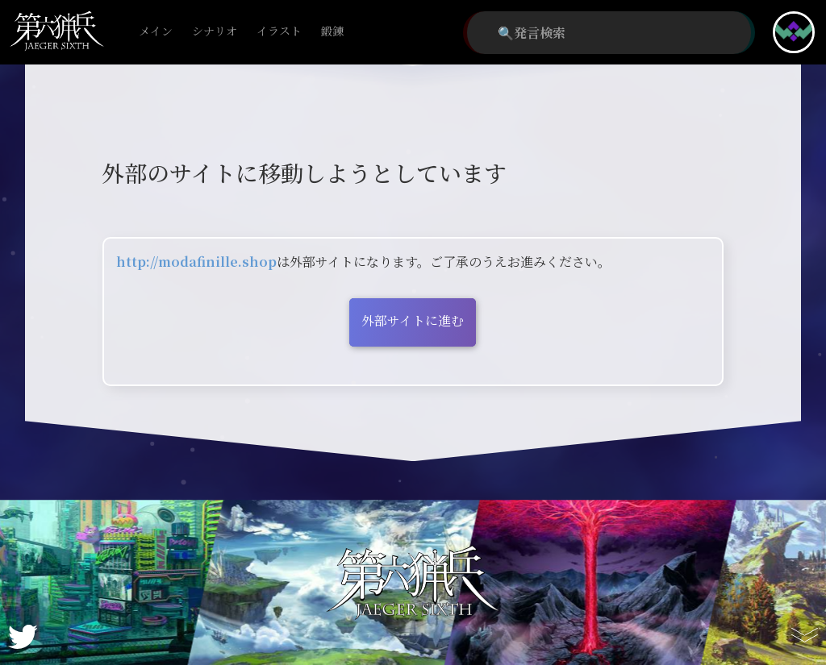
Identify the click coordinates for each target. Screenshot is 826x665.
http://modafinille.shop (196, 261)
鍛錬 (332, 32)
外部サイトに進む (412, 320)
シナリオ (214, 32)
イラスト (279, 32)
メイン (155, 32)
